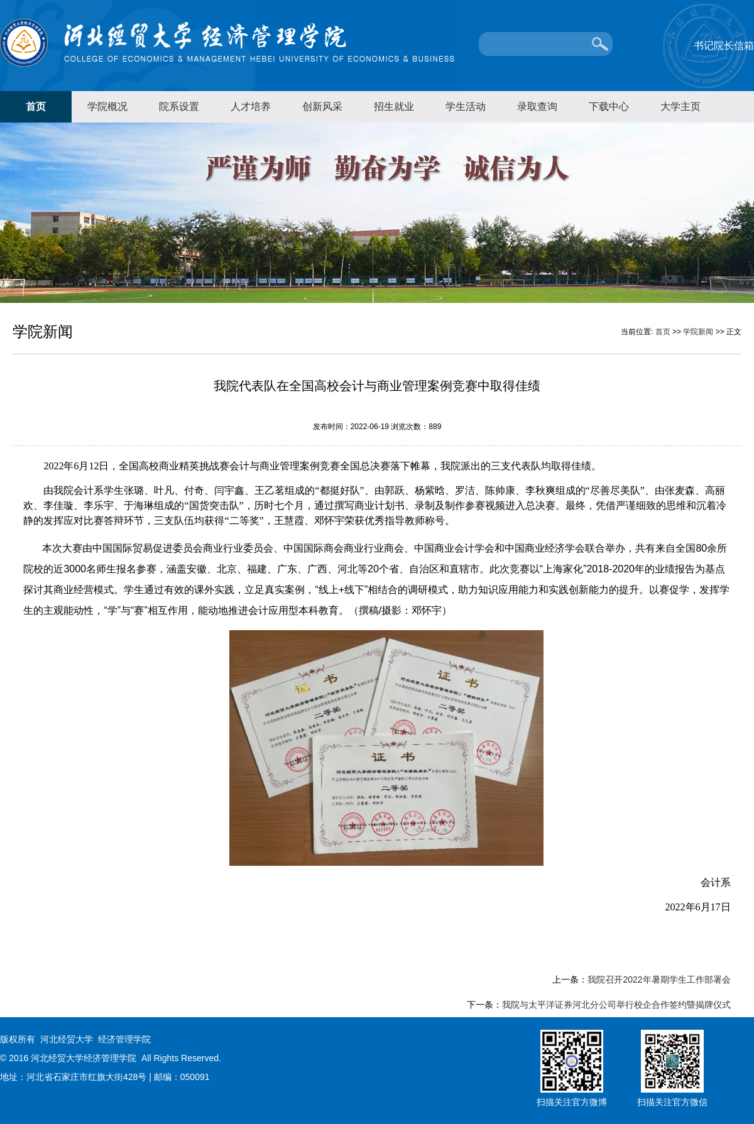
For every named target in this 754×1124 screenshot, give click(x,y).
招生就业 (394, 106)
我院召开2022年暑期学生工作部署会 (658, 979)
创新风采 (322, 106)
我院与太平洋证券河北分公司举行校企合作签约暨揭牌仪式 (616, 1005)
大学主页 (680, 106)
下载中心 (609, 106)
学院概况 (107, 106)
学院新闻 (698, 331)
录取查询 (537, 106)
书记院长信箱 (724, 45)
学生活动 (465, 106)
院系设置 (179, 106)
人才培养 (251, 106)
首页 (36, 106)
